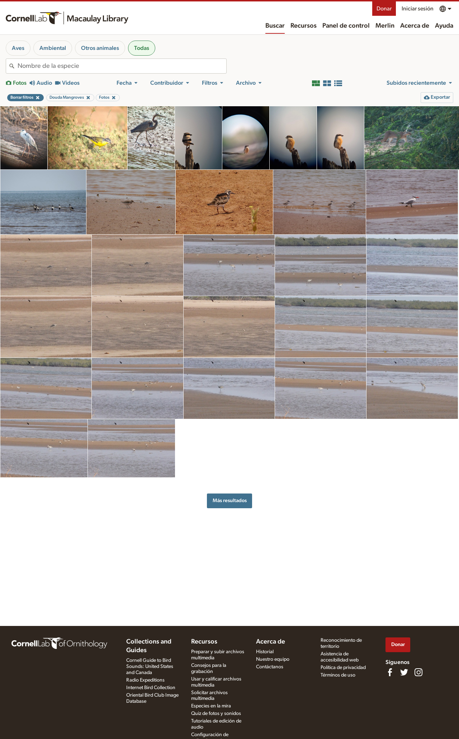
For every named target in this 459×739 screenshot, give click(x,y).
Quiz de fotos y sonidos (216, 713)
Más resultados (230, 500)
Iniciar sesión (418, 8)
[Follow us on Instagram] (418, 672)
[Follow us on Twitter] (404, 672)
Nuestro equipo (272, 659)
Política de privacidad (343, 667)
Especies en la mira (211, 705)
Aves (18, 48)
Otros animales (100, 48)
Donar (384, 8)
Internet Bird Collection (150, 687)
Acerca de (414, 26)
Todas (141, 48)
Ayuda (444, 26)
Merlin (384, 26)
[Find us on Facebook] (389, 672)
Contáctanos (269, 666)
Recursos (303, 26)
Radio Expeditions (145, 680)
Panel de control (346, 26)
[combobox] (122, 66)
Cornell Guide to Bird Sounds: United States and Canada (149, 666)
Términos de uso (338, 675)
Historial (265, 651)
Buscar (275, 26)
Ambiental (52, 48)
